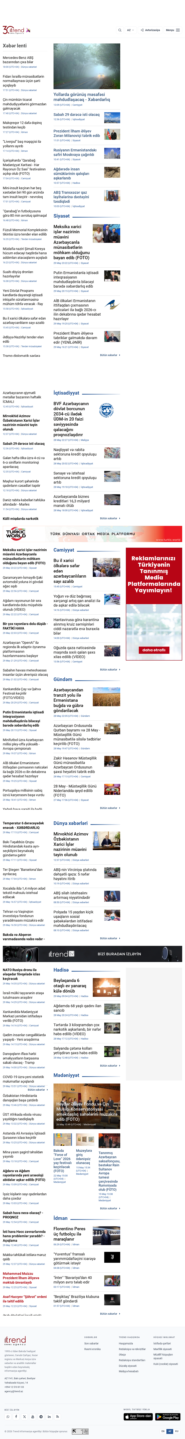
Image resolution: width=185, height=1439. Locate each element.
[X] (24, 1416)
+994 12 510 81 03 (14, 1387)
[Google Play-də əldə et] (167, 1417)
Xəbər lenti (15, 46)
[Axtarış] (120, 30)
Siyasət (62, 216)
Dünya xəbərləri (71, 823)
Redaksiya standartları (132, 1360)
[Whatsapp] (8, 1416)
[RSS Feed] (57, 1416)
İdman (61, 1218)
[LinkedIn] (49, 1416)
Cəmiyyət (64, 550)
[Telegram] (41, 1416)
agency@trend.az (14, 1391)
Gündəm (63, 679)
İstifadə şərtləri (162, 1343)
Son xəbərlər (91, 1343)
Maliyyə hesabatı (128, 1371)
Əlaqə (122, 1354)
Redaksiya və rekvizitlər (132, 1349)
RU (176, 1431)
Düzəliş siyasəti (128, 1365)
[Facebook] (16, 1416)
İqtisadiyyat (66, 393)
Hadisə (61, 970)
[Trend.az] (17, 30)
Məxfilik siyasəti (162, 1349)
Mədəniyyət (66, 1075)
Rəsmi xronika (92, 1349)
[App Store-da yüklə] (138, 1417)
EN (163, 1431)
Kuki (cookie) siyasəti (165, 1363)
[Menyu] (173, 30)
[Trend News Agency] (15, 1341)
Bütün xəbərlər (108, 355)
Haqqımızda (126, 1343)
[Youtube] (32, 1416)
